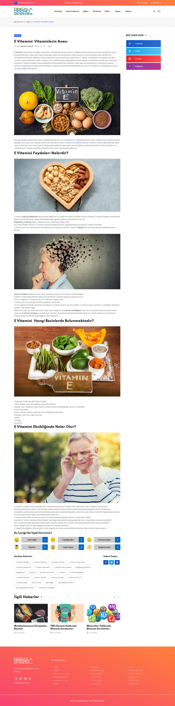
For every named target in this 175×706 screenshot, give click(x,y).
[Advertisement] (143, 88)
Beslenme (97, 11)
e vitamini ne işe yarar (77, 562)
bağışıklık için (20, 572)
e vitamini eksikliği (22, 562)
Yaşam (117, 11)
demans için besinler (47, 572)
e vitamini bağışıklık (76, 572)
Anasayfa (58, 11)
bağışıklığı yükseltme (83, 567)
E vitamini (62, 572)
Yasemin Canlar (26, 46)
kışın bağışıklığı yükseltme (25, 588)
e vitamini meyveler (58, 562)
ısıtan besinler (36, 582)
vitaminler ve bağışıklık (46, 588)
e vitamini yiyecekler (43, 567)
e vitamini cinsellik (57, 577)
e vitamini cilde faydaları (62, 567)
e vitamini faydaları (40, 562)
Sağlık (85, 11)
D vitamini (68, 140)
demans (32, 572)
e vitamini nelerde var (23, 567)
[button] (114, 597)
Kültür (107, 11)
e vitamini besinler (40, 577)
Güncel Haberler (72, 11)
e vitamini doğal (21, 582)
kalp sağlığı (49, 582)
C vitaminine (79, 140)
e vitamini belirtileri (22, 577)
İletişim (128, 11)
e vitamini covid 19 (74, 577)
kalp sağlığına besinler (65, 582)
